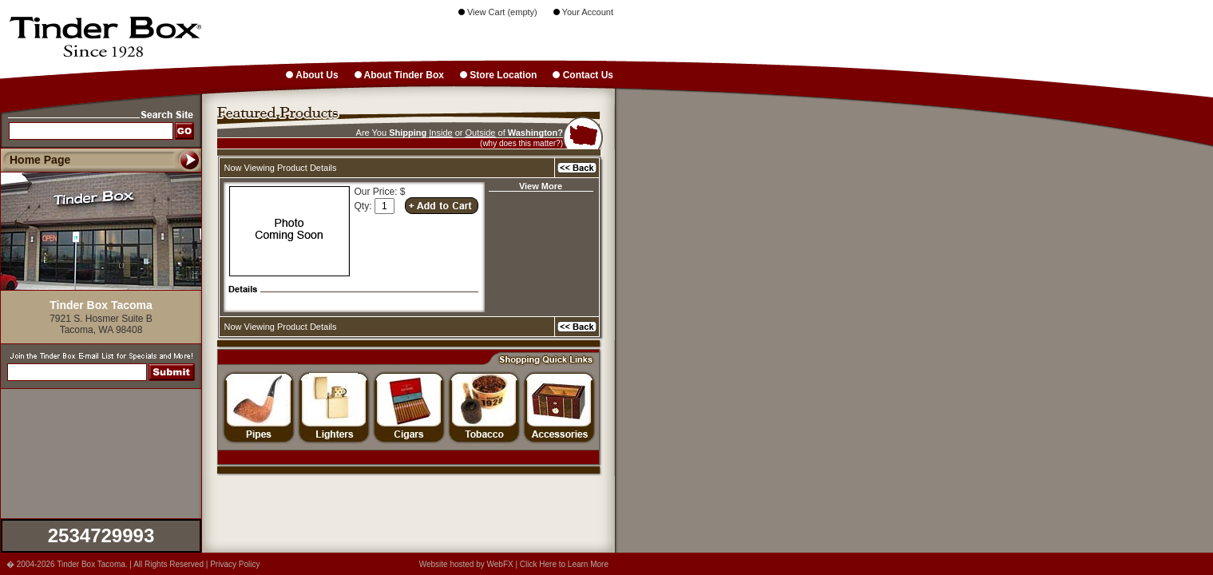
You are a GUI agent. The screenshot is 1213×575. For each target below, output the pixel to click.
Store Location (498, 75)
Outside (481, 132)
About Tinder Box (399, 75)
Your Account (583, 12)
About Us (312, 75)
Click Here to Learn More (564, 564)
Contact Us (583, 75)
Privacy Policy (235, 564)
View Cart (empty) (497, 12)
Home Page (40, 159)
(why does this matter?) (521, 143)
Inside (440, 132)
